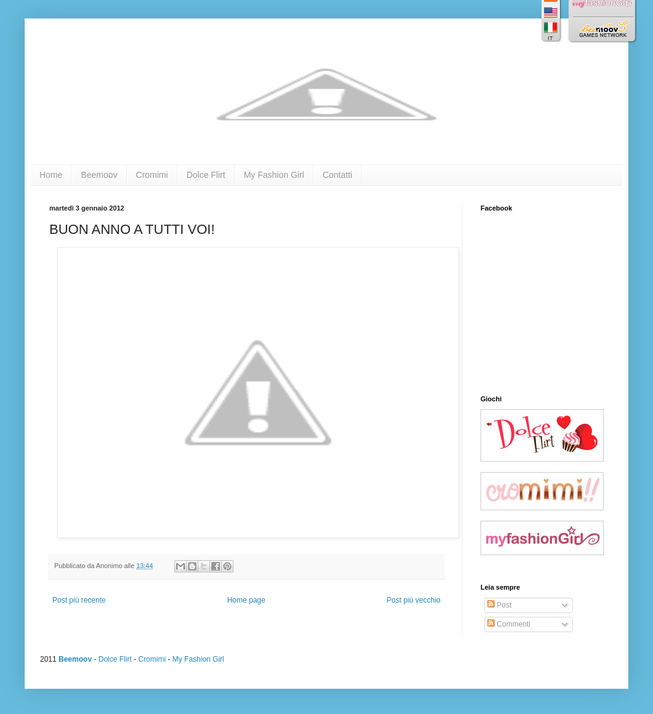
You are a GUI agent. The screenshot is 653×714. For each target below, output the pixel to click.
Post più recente (79, 600)
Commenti (508, 624)
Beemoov (99, 175)
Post (499, 605)
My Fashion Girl (274, 175)
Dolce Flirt (206, 175)
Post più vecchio (413, 600)
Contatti (337, 175)
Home (50, 175)
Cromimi (152, 175)
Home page (246, 600)
